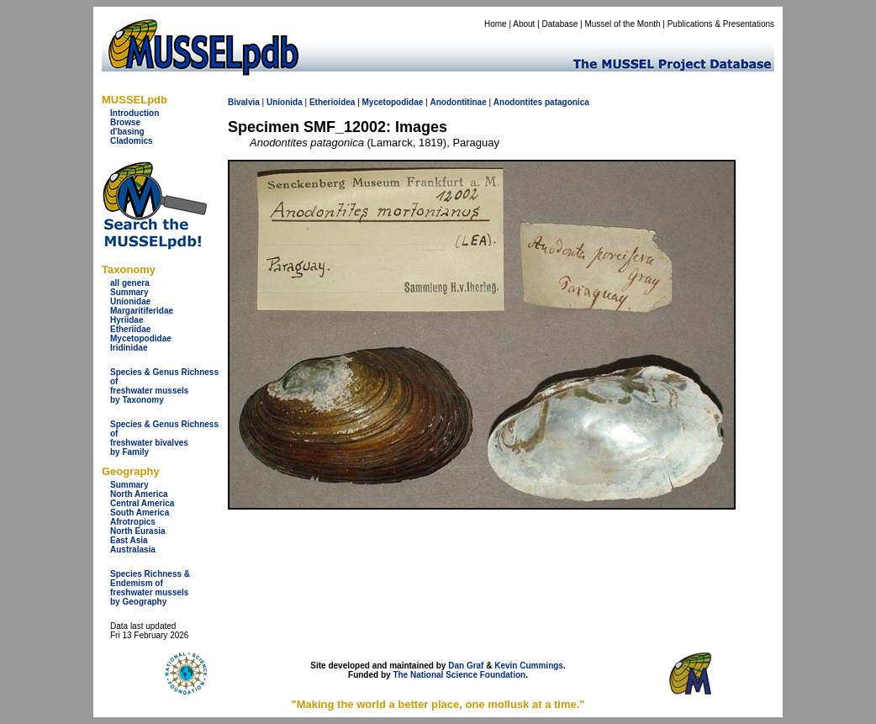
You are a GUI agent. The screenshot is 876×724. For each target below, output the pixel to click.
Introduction (134, 113)
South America (139, 512)
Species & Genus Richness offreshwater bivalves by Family (164, 438)
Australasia (133, 549)
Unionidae (130, 301)
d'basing (127, 131)
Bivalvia (244, 102)
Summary (129, 292)
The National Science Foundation (459, 674)
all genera (130, 283)
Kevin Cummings (528, 665)
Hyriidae (126, 320)
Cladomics (131, 140)
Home (495, 24)
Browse (125, 122)
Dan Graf (465, 665)
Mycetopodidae (141, 338)
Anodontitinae (458, 102)
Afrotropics (133, 521)
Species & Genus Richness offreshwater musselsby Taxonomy (164, 385)
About (524, 24)
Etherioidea (332, 102)
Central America (142, 503)
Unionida (284, 102)
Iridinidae (128, 347)
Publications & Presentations (721, 24)
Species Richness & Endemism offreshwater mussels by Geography (150, 587)
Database (560, 24)
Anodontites (517, 102)
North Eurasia (138, 531)
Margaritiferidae (141, 310)
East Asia (129, 540)
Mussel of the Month (623, 24)
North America (139, 494)
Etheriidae (130, 329)
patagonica (567, 102)
